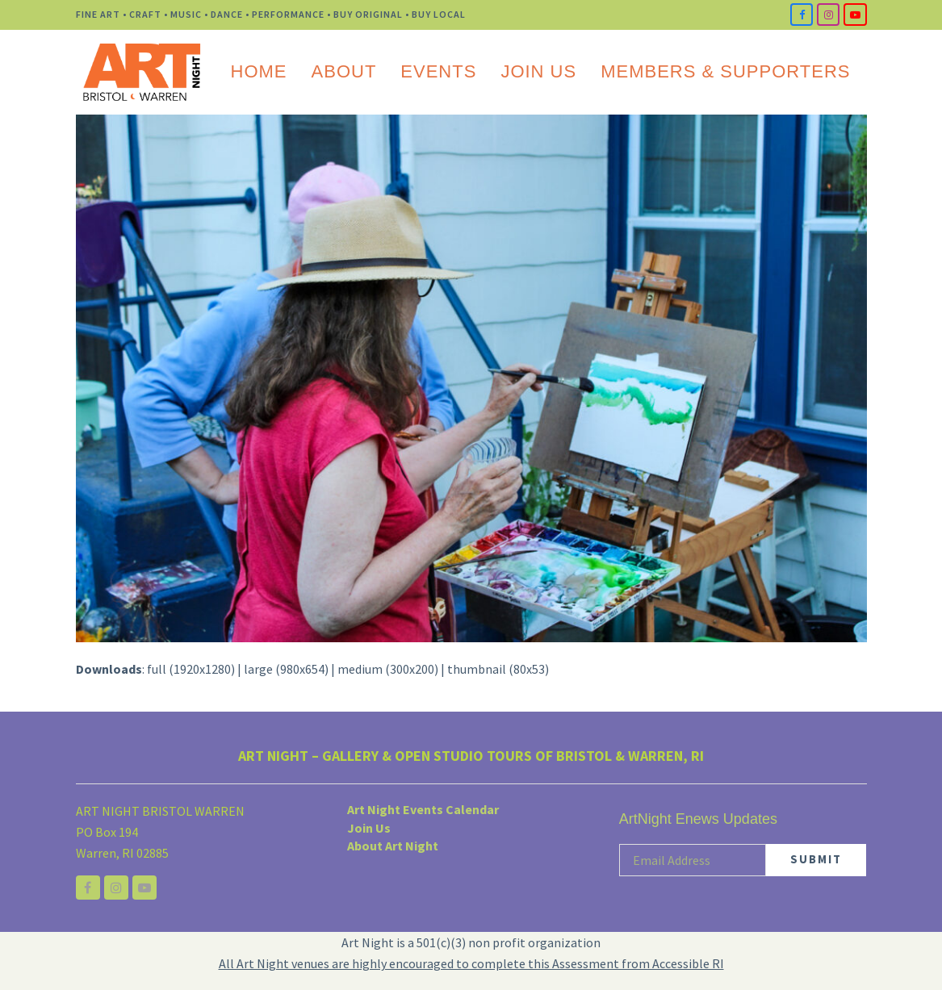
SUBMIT (816, 859)
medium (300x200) (387, 669)
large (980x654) (286, 669)
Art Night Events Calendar (423, 809)
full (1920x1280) (191, 669)
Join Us (369, 828)
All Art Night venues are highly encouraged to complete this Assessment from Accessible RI (471, 963)
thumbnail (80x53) (498, 669)
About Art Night (392, 846)
